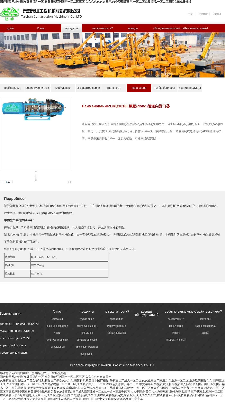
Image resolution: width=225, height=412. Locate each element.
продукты (71, 28)
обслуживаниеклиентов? (163, 28)
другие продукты (190, 87)
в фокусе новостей (57, 325)
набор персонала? (205, 325)
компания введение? (57, 319)
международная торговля (116, 333)
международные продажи (116, 326)
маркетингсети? (102, 28)
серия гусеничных (38, 87)
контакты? (206, 319)
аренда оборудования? (133, 29)
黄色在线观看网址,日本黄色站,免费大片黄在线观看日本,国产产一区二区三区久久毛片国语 (111, 387)
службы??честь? (176, 339)
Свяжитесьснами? (194, 28)
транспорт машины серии (114, 89)
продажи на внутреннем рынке (116, 319)
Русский (203, 14)
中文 (190, 14)
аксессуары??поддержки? (176, 319)
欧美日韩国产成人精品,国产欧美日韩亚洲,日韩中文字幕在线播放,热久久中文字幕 (91, 399)
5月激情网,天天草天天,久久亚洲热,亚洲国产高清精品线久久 (55, 395)
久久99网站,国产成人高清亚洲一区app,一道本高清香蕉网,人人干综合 (101, 391)
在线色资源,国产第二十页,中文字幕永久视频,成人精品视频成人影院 (149, 384)
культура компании (57, 339)
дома (10, 28)
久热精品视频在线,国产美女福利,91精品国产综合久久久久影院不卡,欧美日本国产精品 (54, 380)
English (217, 14)
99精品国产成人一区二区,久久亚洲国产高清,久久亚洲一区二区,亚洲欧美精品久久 (160, 380)
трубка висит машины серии (12, 89)
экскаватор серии (88, 87)
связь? (205, 332)
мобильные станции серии (63, 89)
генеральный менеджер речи (57, 347)
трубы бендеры (164, 87)
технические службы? (176, 326)
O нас (41, 28)
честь (57, 332)
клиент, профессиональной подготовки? (176, 333)
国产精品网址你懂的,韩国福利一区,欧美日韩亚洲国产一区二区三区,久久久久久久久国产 (55, 376)
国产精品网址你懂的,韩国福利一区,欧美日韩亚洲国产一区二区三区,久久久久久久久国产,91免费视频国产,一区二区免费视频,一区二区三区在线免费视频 (95, 1)
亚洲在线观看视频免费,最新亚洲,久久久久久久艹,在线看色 (131, 395)
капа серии (139, 87)
